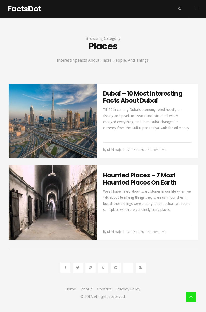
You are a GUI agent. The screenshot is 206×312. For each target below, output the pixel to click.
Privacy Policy (128, 289)
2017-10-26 (136, 150)
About (86, 289)
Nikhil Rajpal (115, 150)
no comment (157, 150)
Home (71, 289)
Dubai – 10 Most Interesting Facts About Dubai (143, 97)
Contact (104, 289)
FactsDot (24, 9)
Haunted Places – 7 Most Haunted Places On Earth (140, 179)
